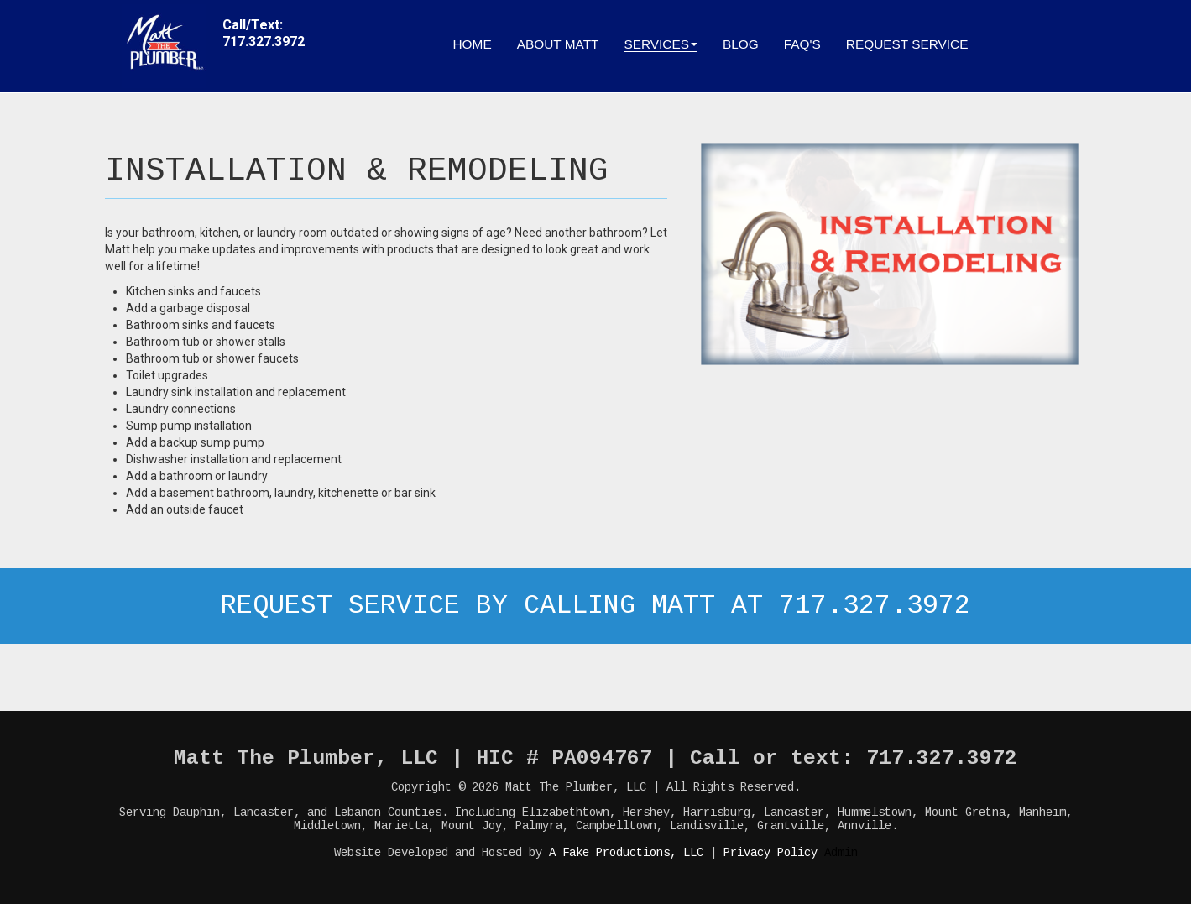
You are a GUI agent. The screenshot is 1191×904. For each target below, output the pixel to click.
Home (472, 44)
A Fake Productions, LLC (626, 853)
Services (660, 44)
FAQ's (802, 44)
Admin (841, 853)
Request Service (907, 44)
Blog (741, 44)
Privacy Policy (770, 853)
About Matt (558, 44)
